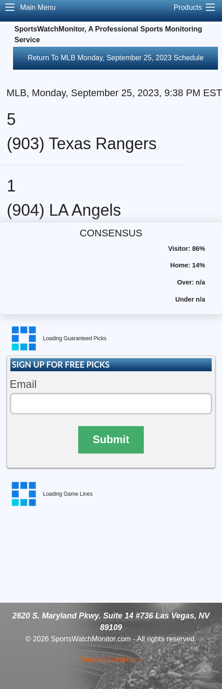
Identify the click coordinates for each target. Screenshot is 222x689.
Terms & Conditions (111, 659)
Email (23, 384)
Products (187, 7)
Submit (111, 439)
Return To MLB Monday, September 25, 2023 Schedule (115, 58)
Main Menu (37, 7)
